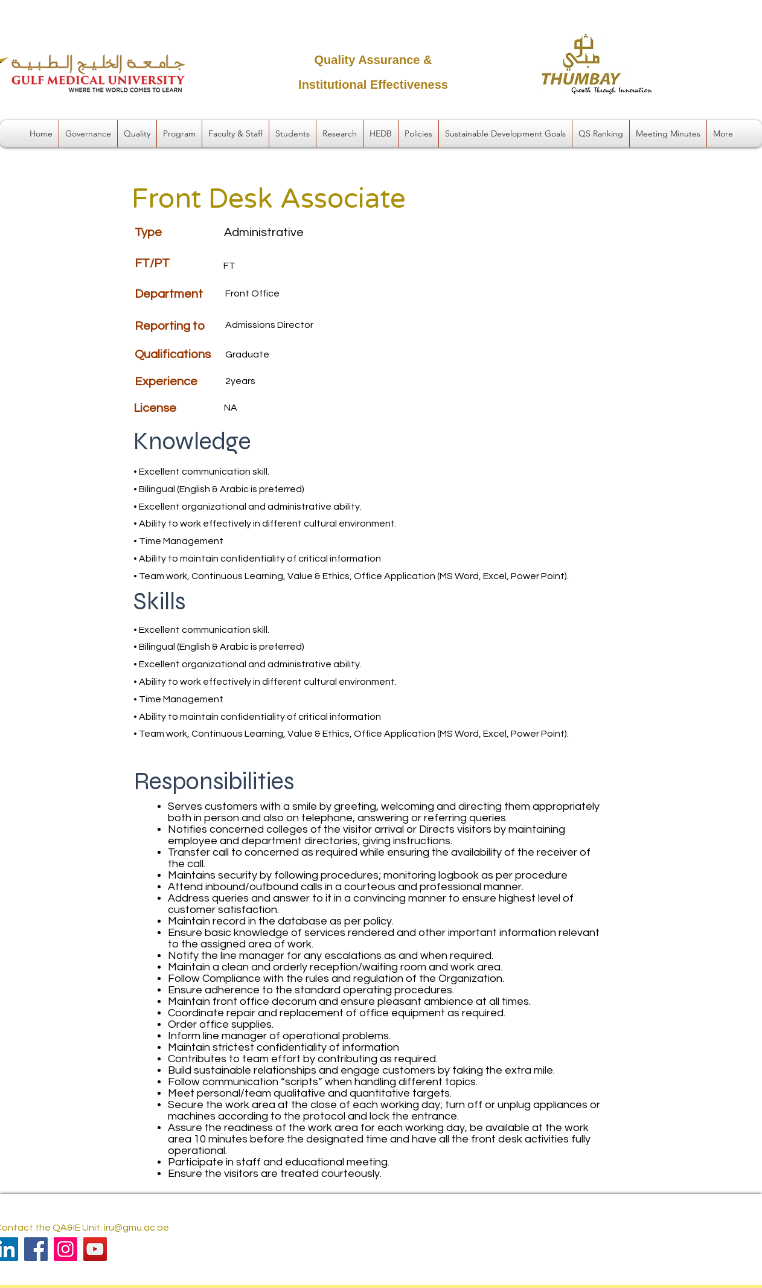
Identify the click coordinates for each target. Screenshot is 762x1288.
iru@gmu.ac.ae (136, 1227)
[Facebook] (36, 1249)
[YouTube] (95, 1249)
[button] (88, 133)
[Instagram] (65, 1249)
